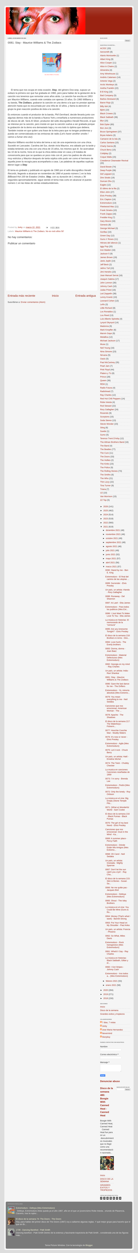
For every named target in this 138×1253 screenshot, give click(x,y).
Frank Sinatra (106, 210)
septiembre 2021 (114, 542)
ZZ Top (103, 500)
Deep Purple (106, 170)
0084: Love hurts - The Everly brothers (115, 643)
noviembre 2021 (113, 534)
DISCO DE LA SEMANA (106, 1180)
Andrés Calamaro (108, 77)
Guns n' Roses (107, 239)
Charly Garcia (106, 146)
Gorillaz (103, 232)
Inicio (55, 295)
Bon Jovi (104, 128)
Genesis (104, 225)
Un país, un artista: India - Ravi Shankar (117, 671)
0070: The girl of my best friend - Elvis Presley (116, 824)
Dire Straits (105, 177)
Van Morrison (106, 496)
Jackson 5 (104, 253)
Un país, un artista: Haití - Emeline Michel (117, 757)
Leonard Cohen (107, 301)
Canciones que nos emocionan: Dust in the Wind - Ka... (116, 832)
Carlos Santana (107, 142)
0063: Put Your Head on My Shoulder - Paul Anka (117, 924)
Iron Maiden (105, 250)
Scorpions (104, 416)
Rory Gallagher (107, 409)
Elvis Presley (106, 195)
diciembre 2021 (113, 530)
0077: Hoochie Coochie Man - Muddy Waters (116, 731)
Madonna (104, 326)
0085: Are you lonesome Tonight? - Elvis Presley (116, 630)
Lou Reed (104, 315)
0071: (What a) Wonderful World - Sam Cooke (117, 808)
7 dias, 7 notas (20, 11)
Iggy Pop (104, 246)
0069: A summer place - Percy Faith (116, 839)
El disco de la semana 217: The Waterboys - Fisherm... (117, 724)
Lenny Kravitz (106, 297)
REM (102, 384)
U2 (101, 493)
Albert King (105, 59)
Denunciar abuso (110, 1081)
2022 (105, 522)
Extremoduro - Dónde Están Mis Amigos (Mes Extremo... (116, 847)
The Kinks (104, 464)
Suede (103, 431)
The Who (104, 478)
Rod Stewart (106, 406)
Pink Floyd (105, 369)
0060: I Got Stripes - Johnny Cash (114, 968)
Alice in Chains (107, 66)
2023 (105, 518)
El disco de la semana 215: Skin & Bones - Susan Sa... (117, 881)
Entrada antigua (85, 295)
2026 (105, 506)
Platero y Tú (105, 373)
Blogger (88, 1245)
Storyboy (106, 1037)
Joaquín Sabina (107, 279)
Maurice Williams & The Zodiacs (30, 231)
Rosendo (104, 413)
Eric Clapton (105, 199)
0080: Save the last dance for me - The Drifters (117, 685)
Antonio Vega (106, 81)
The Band (104, 446)
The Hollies (105, 460)
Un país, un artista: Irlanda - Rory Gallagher (117, 591)
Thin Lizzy (104, 482)
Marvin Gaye (106, 333)
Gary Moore (105, 221)
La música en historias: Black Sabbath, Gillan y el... (116, 960)
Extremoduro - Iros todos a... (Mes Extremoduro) (116, 974)
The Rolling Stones (109, 471)
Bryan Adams (106, 135)
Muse (102, 344)
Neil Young (105, 348)
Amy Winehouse (107, 73)
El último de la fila (108, 188)
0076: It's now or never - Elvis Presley (116, 738)
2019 (105, 994)
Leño (102, 304)
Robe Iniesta (106, 402)
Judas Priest (106, 290)
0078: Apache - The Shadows (114, 716)
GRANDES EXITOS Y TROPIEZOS (106, 1187)
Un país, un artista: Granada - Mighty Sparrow (114, 863)
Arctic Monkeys (107, 84)
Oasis (102, 359)
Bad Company (106, 95)
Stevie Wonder (107, 424)
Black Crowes (106, 113)
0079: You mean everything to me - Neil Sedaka (116, 699)
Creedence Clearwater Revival (114, 160)
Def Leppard (106, 174)
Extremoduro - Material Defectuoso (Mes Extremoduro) (115, 657)
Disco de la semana (109, 1010)
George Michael (107, 228)
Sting (102, 427)
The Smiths (105, 474)
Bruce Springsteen (108, 131)
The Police (105, 467)
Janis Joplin (105, 261)
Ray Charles (106, 395)
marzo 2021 (111, 566)
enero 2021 (111, 985)
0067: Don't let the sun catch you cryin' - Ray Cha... (116, 872)
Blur (102, 120)
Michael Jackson (107, 340)
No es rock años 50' (55, 231)
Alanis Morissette (108, 55)
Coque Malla (106, 157)
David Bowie (106, 167)
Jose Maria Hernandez (112, 1030)
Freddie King (106, 217)
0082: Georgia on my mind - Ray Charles (117, 665)
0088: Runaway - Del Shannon (115, 597)
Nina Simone (106, 351)
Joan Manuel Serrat (109, 275)
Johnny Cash (106, 286)
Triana (103, 489)
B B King (104, 92)
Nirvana (103, 355)
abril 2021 (110, 562)
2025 (105, 510)
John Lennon (106, 282)
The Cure (104, 453)
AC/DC (103, 48)
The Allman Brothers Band (112, 442)
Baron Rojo (105, 102)
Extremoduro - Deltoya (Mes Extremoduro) (115, 895)
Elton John (105, 192)
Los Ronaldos (106, 311)
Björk (102, 110)
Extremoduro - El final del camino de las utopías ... (117, 577)
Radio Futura (106, 388)
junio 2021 (111, 554)
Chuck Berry (106, 150)
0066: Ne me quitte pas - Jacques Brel (116, 888)
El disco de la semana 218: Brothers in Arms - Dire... (117, 636)
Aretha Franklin (107, 88)
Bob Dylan (105, 124)
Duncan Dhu (106, 181)
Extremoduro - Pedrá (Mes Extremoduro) (117, 786)
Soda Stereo (106, 420)
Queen (103, 380)
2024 (105, 514)
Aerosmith (104, 52)
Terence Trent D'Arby (110, 438)
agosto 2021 (112, 546)
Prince (103, 377)
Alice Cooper (106, 63)
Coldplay (104, 153)
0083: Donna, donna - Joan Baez (115, 649)
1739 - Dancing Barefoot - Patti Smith (33, 1230)
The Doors (105, 456)
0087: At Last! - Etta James (117, 603)
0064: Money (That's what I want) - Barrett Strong (117, 917)
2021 (105, 526)
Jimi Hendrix (106, 272)
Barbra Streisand (108, 99)
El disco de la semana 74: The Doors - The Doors (38, 1219)
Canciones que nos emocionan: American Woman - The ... (116, 708)
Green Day (105, 235)
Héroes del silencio (109, 243)
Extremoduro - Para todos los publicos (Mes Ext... (117, 608)
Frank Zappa (106, 214)
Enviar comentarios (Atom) (33, 302)
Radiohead (105, 391)
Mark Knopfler (106, 330)
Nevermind (107, 1033)
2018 (105, 998)
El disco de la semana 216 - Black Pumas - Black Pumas (117, 816)
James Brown (106, 257)
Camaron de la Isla (108, 139)
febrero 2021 (112, 981)
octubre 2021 (112, 538)
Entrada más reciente (21, 295)
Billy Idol (104, 106)
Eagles (103, 185)
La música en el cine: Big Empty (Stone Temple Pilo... (116, 800)
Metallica (104, 337)
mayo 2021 (111, 558)
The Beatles (105, 449)
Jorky (104, 1026)
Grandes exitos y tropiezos (112, 1014)
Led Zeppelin (106, 293)
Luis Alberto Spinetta (109, 319)
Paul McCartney (107, 362)
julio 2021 (110, 550)
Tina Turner (105, 485)
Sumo (103, 435)
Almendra (104, 70)
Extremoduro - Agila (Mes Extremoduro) (117, 744)
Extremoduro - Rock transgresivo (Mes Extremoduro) (114, 945)
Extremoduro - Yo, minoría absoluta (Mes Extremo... (117, 691)
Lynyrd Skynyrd (107, 322)
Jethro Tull (105, 268)
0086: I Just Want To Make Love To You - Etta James (117, 614)
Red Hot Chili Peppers (110, 398)
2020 (105, 990)
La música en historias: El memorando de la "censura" (117, 622)
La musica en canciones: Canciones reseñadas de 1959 (117, 772)
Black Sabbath (106, 117)
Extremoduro (106, 203)
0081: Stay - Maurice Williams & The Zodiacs (116, 678)
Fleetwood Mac (107, 206)
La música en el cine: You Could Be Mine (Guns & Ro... (117, 909)
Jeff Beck (104, 264)
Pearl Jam (104, 366)
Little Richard (106, 308)
